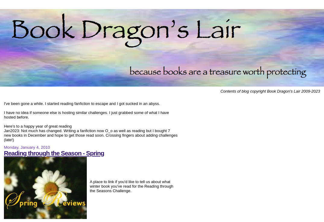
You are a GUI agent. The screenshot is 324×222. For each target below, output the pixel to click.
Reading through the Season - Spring (54, 153)
